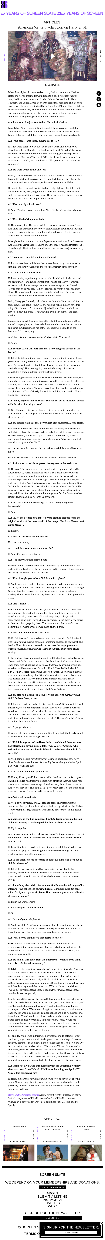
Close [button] (101, 1223)
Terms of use (37, 1234)
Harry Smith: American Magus (23, 1094)
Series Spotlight (38, 1135)
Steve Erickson (87, 1141)
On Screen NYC (4, 1135)
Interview (4, 56)
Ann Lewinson (54, 85)
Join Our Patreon (52, 1187)
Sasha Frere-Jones (53, 1141)
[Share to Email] (97, 105)
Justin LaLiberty (20, 1141)
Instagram (52, 1200)
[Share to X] (97, 99)
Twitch (52, 1206)
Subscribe (71, 1232)
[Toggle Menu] (99, 4)
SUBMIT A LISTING (52, 1196)
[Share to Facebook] (97, 93)
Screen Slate (52, 1174)
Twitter (52, 1203)
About (52, 1193)
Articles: (52, 22)
